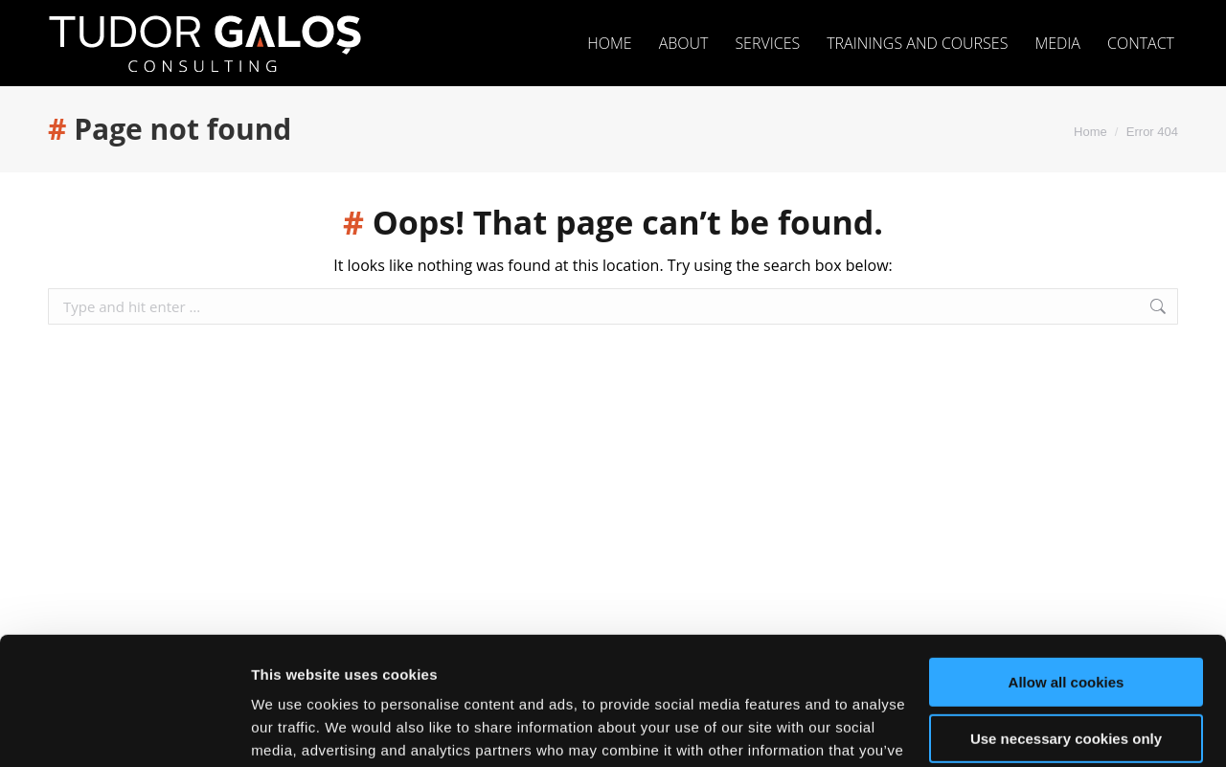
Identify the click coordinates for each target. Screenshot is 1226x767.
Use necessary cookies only (1066, 618)
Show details (295, 729)
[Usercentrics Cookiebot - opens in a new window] (124, 729)
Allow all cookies (1066, 562)
